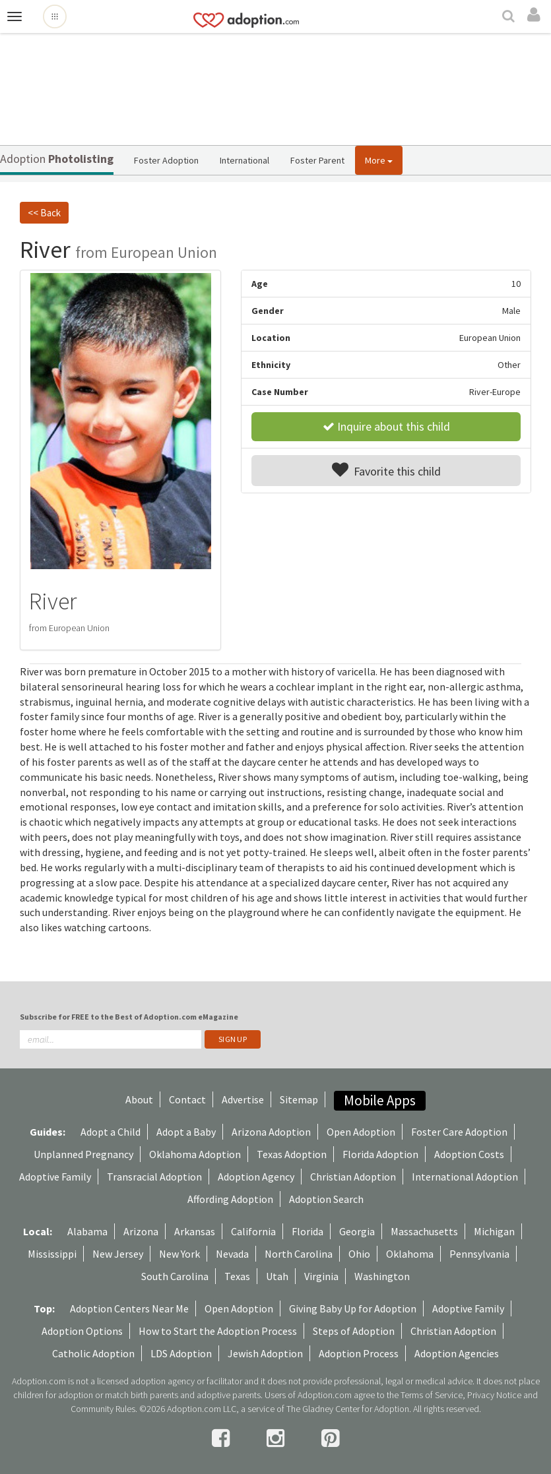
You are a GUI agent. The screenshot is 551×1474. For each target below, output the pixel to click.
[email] (110, 1039)
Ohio (359, 1253)
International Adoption (465, 1176)
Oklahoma (410, 1253)
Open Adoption (361, 1131)
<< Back (44, 212)
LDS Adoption (181, 1353)
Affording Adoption (230, 1199)
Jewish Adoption (265, 1353)
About (139, 1099)
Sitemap (299, 1099)
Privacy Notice (494, 1395)
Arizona (140, 1231)
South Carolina (175, 1276)
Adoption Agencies (456, 1353)
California (253, 1231)
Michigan (494, 1231)
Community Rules (103, 1409)
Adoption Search (326, 1199)
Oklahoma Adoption (195, 1154)
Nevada (232, 1253)
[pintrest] (330, 1438)
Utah (277, 1276)
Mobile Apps (380, 1100)
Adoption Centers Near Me (129, 1308)
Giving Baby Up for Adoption (352, 1308)
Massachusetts (424, 1231)
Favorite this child (386, 470)
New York (179, 1253)
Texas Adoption (292, 1154)
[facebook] (223, 1438)
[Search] (510, 17)
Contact (187, 1099)
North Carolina (299, 1253)
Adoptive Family (55, 1176)
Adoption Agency (256, 1176)
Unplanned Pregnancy (83, 1154)
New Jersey (117, 1253)
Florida (307, 1231)
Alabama (87, 1231)
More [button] (379, 160)
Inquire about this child (386, 426)
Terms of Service (432, 1395)
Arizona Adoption (271, 1131)
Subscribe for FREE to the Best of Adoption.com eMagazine (129, 1017)
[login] (536, 15)
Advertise (243, 1099)
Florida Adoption (380, 1154)
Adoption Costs (469, 1154)
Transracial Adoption (154, 1176)
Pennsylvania (479, 1253)
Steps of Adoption (354, 1330)
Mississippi (52, 1253)
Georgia (357, 1231)
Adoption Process (359, 1353)
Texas (237, 1276)
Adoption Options (82, 1330)
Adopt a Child (111, 1131)
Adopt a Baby (186, 1131)
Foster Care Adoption (459, 1131)
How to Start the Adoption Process (218, 1330)
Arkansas (194, 1231)
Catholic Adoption (93, 1353)
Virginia (321, 1276)
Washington (382, 1276)
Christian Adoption (353, 1176)
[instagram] (277, 1438)
